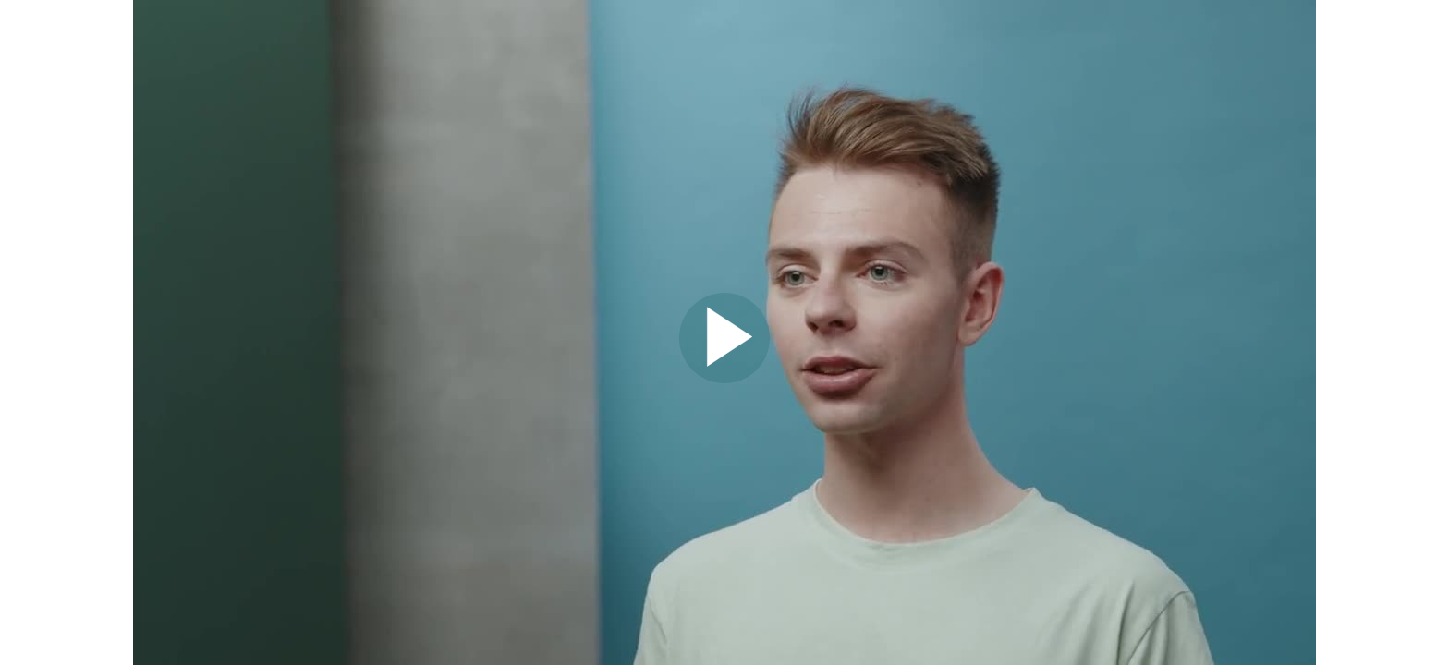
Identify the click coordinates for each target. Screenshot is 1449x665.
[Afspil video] (724, 378)
